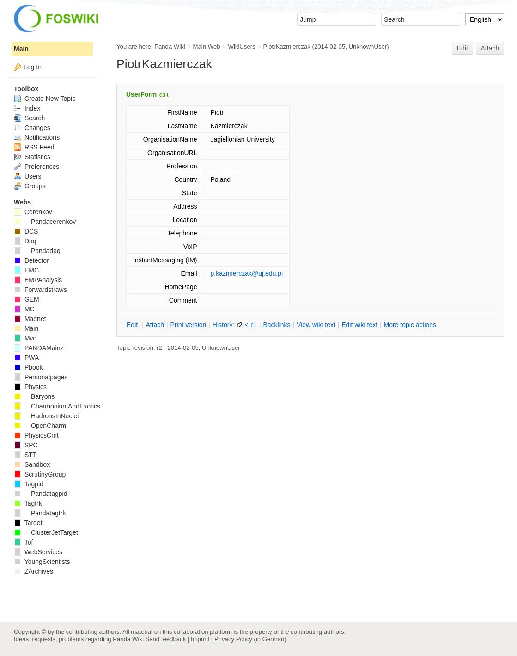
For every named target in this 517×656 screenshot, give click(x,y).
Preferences (36, 166)
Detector (31, 260)
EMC (26, 270)
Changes (32, 127)
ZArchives (33, 571)
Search (29, 118)
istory (223, 324)
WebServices (38, 552)
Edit (462, 48)
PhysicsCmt (36, 435)
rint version (188, 324)
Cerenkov (33, 212)
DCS (26, 231)
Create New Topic (44, 98)
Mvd (25, 338)
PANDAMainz (38, 348)
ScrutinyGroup (40, 474)
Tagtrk (28, 503)
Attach (490, 48)
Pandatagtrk (40, 513)
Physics (30, 386)
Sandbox (32, 464)
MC (24, 309)
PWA (26, 357)
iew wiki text (316, 324)
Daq (25, 241)
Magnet (30, 318)
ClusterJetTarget (46, 532)
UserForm (141, 94)
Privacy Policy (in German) (250, 639)
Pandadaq (37, 250)
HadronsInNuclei (46, 416)
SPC (26, 445)
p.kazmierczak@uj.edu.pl (247, 273)
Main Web (206, 46)
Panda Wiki (169, 46)
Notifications (37, 137)
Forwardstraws (40, 289)
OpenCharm (40, 425)
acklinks (276, 324)
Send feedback (165, 639)
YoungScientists (42, 561)
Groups (30, 186)
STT (25, 454)
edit (163, 95)
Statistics (32, 157)
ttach (155, 324)
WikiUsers (241, 46)
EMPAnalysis (38, 280)
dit (133, 324)
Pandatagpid (40, 493)
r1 (254, 324)
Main (21, 48)
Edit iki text (359, 324)
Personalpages (40, 377)
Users (27, 176)
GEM (26, 299)
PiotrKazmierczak (286, 46)
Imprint (200, 639)
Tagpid (28, 484)
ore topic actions (409, 324)
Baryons (34, 396)
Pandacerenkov (45, 221)
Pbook (28, 367)
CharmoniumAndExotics (57, 406)
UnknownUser (368, 46)
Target (28, 522)
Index (27, 108)
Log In (33, 67)
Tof (23, 542)
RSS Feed (34, 147)
